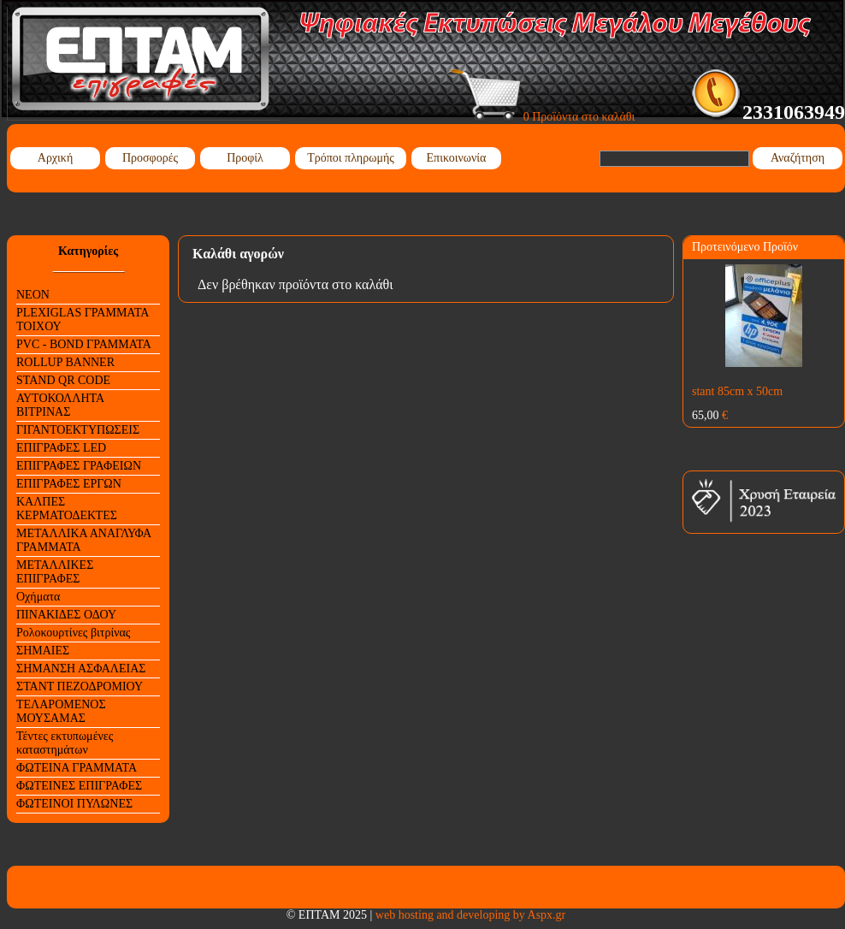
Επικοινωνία (457, 157)
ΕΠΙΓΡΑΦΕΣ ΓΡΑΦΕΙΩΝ (78, 465)
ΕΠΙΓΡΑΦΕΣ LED (61, 447)
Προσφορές (150, 157)
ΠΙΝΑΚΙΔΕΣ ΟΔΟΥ (66, 614)
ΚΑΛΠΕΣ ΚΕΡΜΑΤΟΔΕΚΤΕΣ (66, 508)
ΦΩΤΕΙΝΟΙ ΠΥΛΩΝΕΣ (74, 803)
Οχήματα (38, 596)
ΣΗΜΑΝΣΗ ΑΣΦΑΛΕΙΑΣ (80, 668)
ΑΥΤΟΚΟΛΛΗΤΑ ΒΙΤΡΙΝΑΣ (60, 405)
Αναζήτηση (797, 157)
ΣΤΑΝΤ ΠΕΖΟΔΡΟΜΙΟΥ (79, 686)
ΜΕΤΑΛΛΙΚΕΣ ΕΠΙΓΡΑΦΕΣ (54, 572)
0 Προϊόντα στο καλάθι (543, 116)
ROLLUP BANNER (65, 362)
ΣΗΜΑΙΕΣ (42, 650)
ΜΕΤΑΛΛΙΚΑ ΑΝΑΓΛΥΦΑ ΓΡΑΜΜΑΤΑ (83, 540)
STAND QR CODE (63, 380)
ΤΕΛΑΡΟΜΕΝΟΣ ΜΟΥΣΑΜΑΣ (61, 711)
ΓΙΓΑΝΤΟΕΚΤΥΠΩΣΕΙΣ (77, 429)
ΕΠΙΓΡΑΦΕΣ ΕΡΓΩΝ (68, 483)
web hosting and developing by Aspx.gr (470, 914)
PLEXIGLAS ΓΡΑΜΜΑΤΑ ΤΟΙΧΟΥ (82, 319)
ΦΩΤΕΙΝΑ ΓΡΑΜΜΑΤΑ (76, 767)
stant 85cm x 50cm (737, 391)
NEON (33, 294)
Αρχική (55, 157)
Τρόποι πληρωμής (350, 157)
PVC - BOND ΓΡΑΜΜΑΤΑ (83, 344)
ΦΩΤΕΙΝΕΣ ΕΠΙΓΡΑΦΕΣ (79, 785)
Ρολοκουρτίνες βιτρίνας (73, 632)
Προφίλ (245, 157)
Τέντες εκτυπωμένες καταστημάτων (64, 743)
